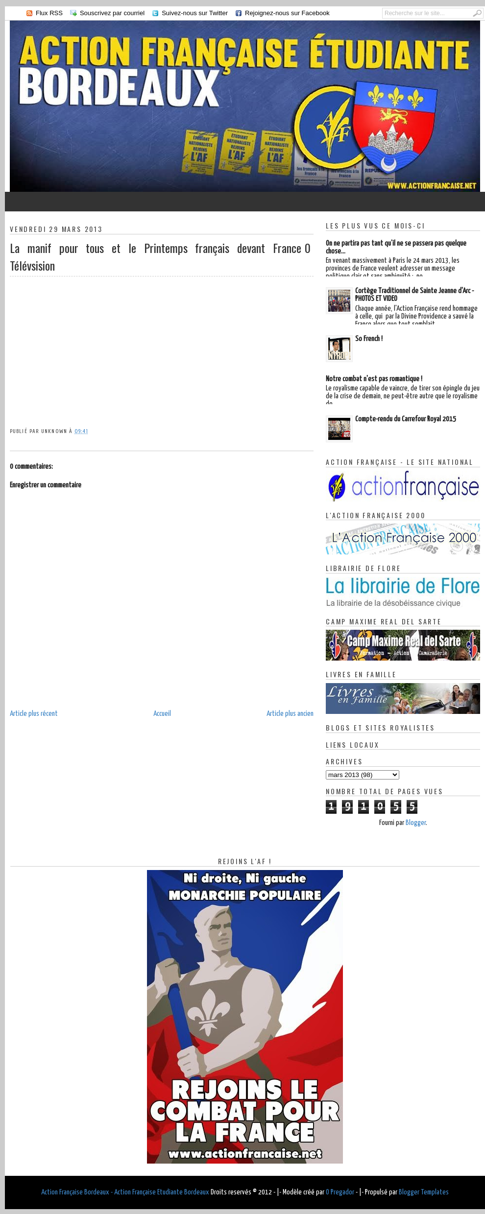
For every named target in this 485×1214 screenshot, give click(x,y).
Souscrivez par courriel (112, 13)
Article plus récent (34, 713)
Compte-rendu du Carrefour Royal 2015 (405, 419)
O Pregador (340, 1192)
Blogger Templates (424, 1192)
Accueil (162, 713)
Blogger (416, 822)
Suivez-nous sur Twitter (195, 13)
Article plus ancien (290, 713)
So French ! (369, 339)
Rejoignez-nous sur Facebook (287, 13)
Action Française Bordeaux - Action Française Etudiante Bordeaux (125, 1192)
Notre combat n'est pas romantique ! (374, 379)
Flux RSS (49, 13)
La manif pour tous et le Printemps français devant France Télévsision (155, 256)
